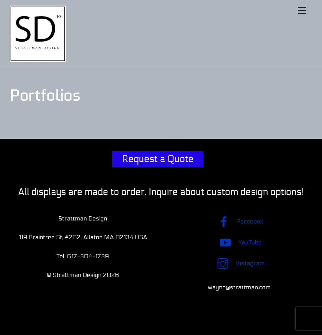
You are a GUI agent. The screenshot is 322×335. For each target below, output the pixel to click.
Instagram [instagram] (239, 263)
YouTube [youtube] (239, 242)
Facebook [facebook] (239, 221)
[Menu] (301, 10)
